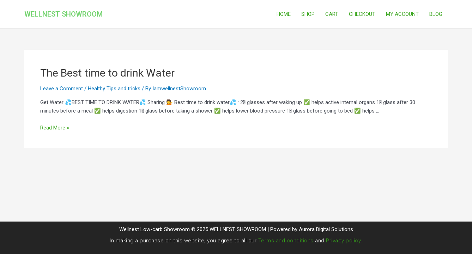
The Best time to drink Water (107, 73)
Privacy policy (343, 240)
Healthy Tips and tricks (114, 88)
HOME (284, 14)
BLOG (435, 14)
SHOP (308, 14)
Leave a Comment (61, 88)
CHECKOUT (362, 14)
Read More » (54, 128)
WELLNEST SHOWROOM (63, 14)
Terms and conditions (286, 240)
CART (331, 14)
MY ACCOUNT (402, 14)
